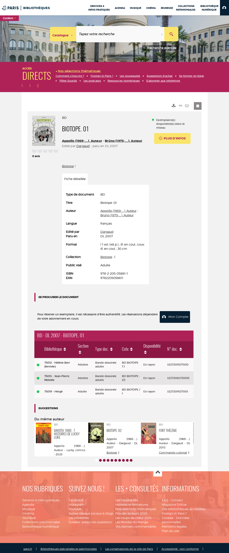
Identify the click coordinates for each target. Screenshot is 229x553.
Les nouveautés (126, 498)
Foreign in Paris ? (174, 511)
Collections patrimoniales (41, 520)
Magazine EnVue (174, 502)
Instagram (76, 502)
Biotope (68, 166)
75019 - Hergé (53, 389)
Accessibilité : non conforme (180, 546)
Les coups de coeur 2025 (133, 516)
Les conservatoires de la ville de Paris (129, 546)
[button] (224, 7)
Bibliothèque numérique (40, 524)
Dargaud (83, 146)
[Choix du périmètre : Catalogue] (63, 34)
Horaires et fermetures (131, 502)
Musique (28, 507)
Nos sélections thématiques (135, 507)
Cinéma (28, 511)
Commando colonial (173, 450)
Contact (177, 498)
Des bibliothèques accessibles (184, 507)
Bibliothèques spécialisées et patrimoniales (69, 546)
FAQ (165, 498)
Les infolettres (79, 516)
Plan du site (170, 529)
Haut (157, 470)
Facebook (76, 498)
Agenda (28, 502)
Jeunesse (29, 516)
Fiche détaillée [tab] (75, 179)
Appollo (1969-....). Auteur (82, 141)
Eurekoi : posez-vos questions (90, 520)
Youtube (75, 507)
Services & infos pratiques (41, 498)
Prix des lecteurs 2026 (131, 511)
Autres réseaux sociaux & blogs (91, 511)
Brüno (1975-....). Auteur (123, 141)
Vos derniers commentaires (135, 524)
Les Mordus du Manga (131, 520)
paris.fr (27, 546)
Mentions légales (174, 524)
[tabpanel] (105, 236)
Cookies (167, 516)
